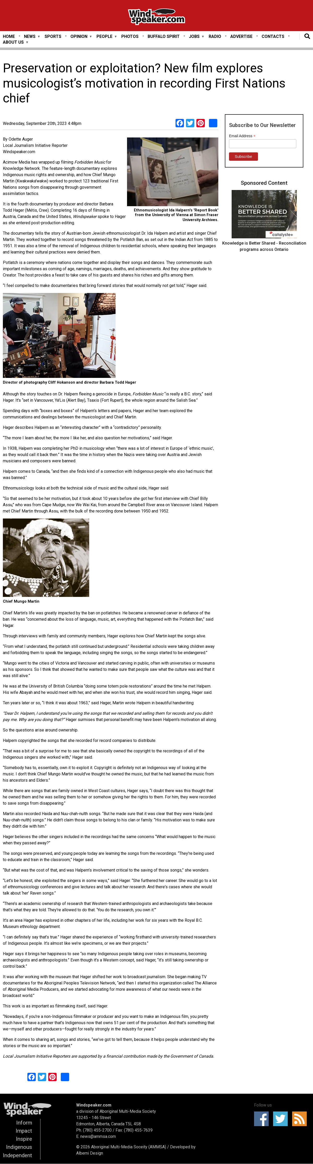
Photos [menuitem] (130, 36)
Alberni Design (89, 1153)
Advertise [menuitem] (241, 36)
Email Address (242, 136)
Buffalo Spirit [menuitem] (164, 36)
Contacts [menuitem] (273, 36)
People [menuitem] (104, 36)
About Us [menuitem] (13, 42)
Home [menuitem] (9, 36)
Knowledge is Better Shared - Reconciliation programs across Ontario (264, 246)
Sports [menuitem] (53, 36)
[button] (172, 172)
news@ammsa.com (98, 1136)
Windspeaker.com (93, 1105)
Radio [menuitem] (215, 36)
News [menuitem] (29, 36)
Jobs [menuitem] (194, 36)
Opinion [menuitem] (78, 36)
